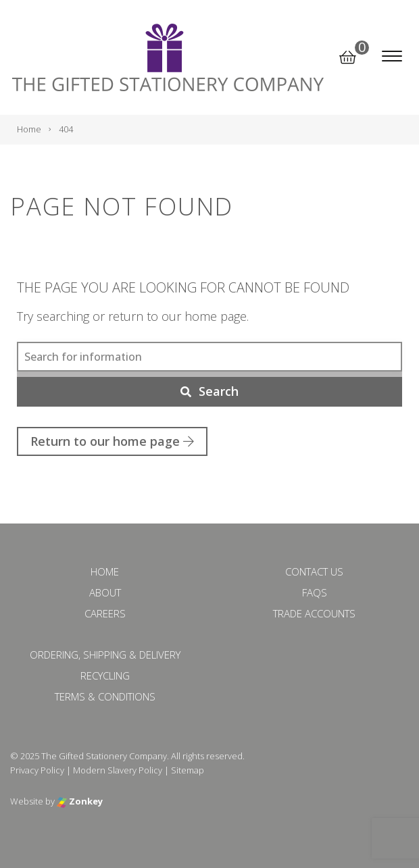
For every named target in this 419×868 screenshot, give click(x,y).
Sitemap (187, 770)
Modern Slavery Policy (117, 770)
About (105, 592)
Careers (105, 613)
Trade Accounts (314, 613)
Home (105, 571)
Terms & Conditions (105, 696)
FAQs (314, 592)
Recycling (105, 675)
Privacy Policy (37, 770)
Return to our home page (112, 441)
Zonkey (80, 801)
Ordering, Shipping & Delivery (105, 654)
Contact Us (314, 571)
